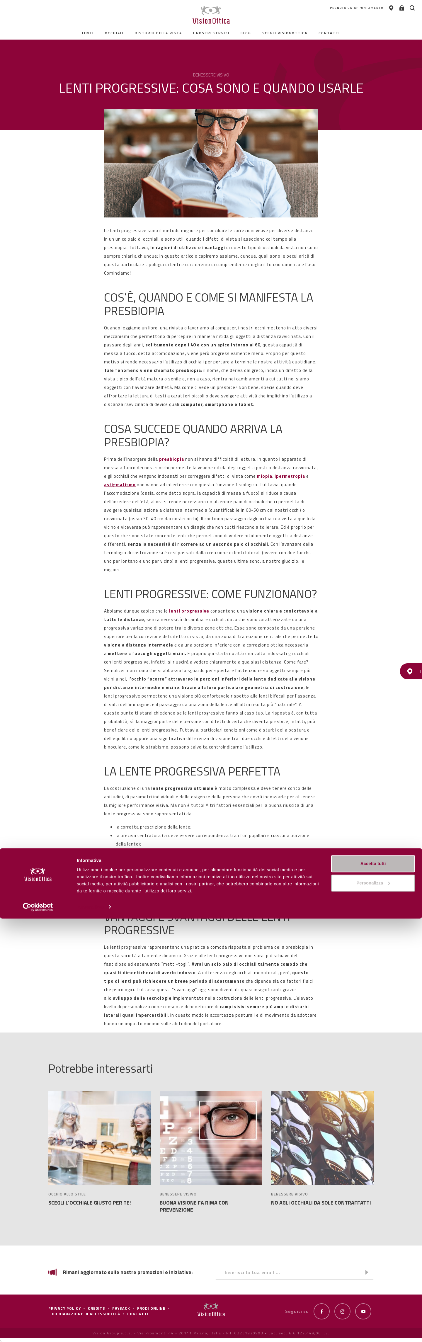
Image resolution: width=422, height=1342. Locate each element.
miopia (264, 476)
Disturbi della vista (158, 33)
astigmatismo (120, 484)
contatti (329, 33)
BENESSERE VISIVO (178, 1194)
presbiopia (171, 459)
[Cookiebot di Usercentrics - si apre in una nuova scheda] (38, 1330)
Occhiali (114, 33)
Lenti (88, 33)
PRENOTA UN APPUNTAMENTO (312, 8)
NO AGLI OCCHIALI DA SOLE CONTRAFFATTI (321, 1203)
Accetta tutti (373, 1287)
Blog (246, 33)
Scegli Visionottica (284, 33)
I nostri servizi (211, 33)
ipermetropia (290, 476)
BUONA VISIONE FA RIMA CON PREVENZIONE (194, 1206)
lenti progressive (189, 611)
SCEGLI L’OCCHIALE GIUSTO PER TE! (89, 1203)
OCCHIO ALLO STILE (67, 1194)
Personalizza (90, 1330)
